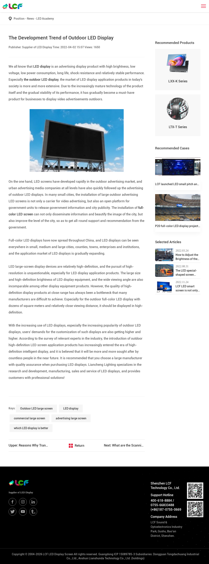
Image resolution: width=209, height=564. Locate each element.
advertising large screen (71, 418)
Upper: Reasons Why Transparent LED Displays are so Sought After (29, 445)
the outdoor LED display (41, 80)
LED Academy (45, 18)
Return (79, 446)
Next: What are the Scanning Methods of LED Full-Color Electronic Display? (124, 445)
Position (19, 18)
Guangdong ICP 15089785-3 (116, 554)
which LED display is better (31, 428)
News (31, 18)
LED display (42, 66)
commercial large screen (29, 418)
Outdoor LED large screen (36, 408)
